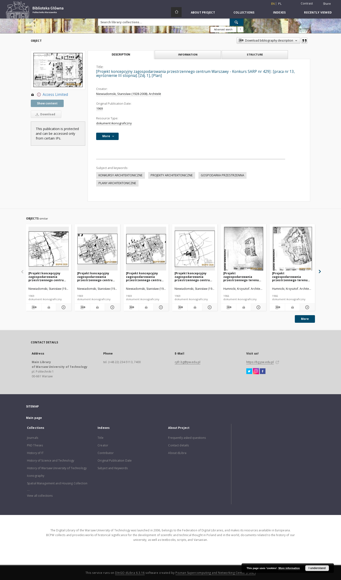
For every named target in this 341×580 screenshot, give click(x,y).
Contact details (178, 445)
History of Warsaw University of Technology (57, 468)
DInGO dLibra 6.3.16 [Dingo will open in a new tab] (130, 573)
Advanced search (223, 29)
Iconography (35, 476)
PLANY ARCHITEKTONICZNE (117, 183)
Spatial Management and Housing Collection (57, 483)
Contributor (106, 453)
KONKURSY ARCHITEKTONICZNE (121, 175)
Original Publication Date (115, 460)
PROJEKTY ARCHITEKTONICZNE (172, 175)
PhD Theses (35, 445)
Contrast (307, 3)
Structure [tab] (255, 54)
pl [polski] (280, 3)
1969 (99, 109)
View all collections (40, 496)
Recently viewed (318, 12)
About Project (203, 12)
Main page (34, 418)
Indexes (279, 12)
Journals (32, 438)
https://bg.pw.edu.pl (260, 362)
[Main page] (176, 12)
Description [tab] (121, 54)
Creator (103, 445)
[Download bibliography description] (33, 307)
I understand (317, 568)
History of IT (35, 453)
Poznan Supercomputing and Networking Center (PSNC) (215, 573)
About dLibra (177, 453)
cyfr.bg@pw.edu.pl (187, 362)
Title (100, 438)
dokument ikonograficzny (114, 123)
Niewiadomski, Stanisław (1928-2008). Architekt (128, 94)
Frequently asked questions (187, 438)
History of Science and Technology (50, 460)
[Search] (236, 22)
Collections (244, 12)
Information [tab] (187, 54)
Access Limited (49, 94)
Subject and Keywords (113, 468)
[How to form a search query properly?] (240, 29)
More (305, 319)
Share (327, 4)
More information (289, 568)
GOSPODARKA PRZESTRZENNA (222, 175)
